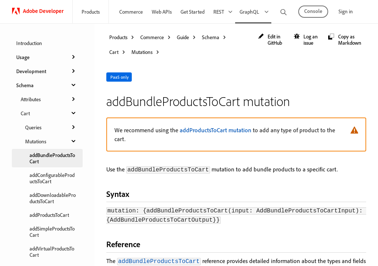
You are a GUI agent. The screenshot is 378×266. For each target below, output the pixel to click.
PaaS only (119, 77)
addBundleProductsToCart (52, 158)
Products (91, 11)
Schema (46, 85)
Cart (49, 113)
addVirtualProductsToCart (52, 251)
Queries (51, 127)
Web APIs (162, 11)
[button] (272, 39)
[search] (283, 12)
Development (46, 71)
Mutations (51, 141)
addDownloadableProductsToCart (53, 198)
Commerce (131, 11)
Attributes (49, 99)
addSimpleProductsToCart (52, 231)
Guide (183, 37)
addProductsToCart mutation (215, 130)
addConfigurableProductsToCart (52, 178)
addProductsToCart (49, 215)
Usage (46, 57)
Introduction (29, 43)
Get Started (193, 11)
